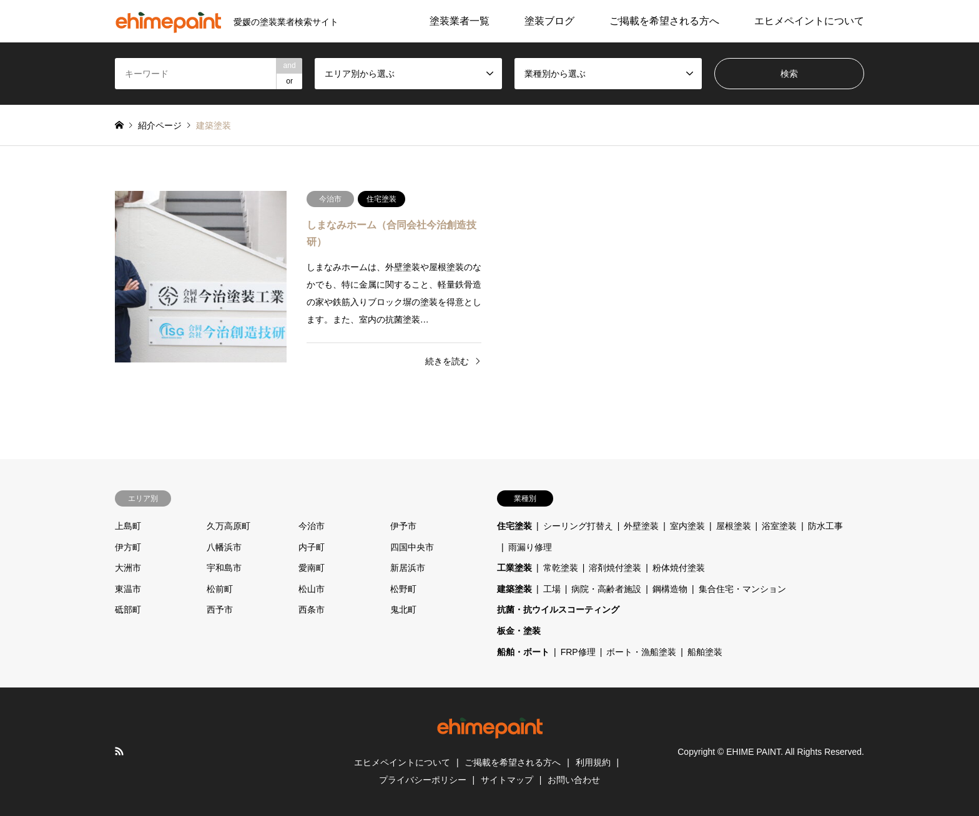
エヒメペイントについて (809, 21)
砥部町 (128, 609)
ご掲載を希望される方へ (664, 21)
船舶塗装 (704, 652)
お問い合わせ (574, 780)
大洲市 (128, 568)
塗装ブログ (549, 21)
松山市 (311, 589)
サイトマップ (507, 780)
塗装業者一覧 (460, 21)
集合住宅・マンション (742, 589)
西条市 (311, 609)
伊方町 (128, 547)
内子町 (311, 547)
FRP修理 (578, 652)
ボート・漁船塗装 (641, 652)
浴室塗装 (779, 526)
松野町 (403, 589)
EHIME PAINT (753, 752)
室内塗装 (687, 526)
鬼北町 (403, 609)
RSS (119, 751)
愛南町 (311, 568)
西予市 (220, 609)
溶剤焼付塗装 (615, 568)
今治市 (311, 526)
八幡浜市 (224, 547)
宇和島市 (224, 568)
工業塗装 (514, 568)
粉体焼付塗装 (678, 568)
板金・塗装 (519, 631)
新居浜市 (407, 568)
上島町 (128, 526)
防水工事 (825, 526)
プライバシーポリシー (422, 780)
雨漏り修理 (530, 547)
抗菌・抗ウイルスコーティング (558, 609)
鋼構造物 (669, 589)
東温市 (128, 589)
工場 (552, 589)
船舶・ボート (523, 652)
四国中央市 (412, 547)
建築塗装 (514, 589)
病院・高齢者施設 (606, 589)
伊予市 (403, 526)
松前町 (220, 589)
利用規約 (593, 762)
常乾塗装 (560, 568)
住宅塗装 (514, 526)
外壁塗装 (641, 526)
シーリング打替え (578, 526)
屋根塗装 (733, 526)
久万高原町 (228, 526)
